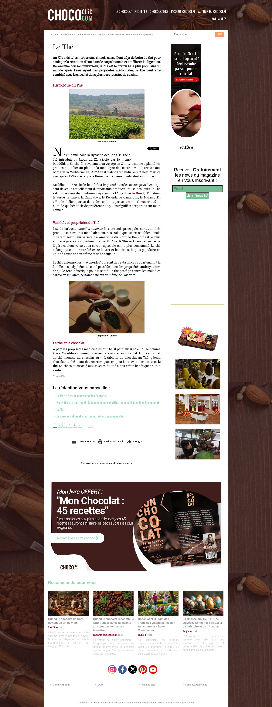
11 (91, 424)
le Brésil (138, 193)
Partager (141, 441)
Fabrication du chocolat (92, 34)
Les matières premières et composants (130, 34)
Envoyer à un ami (78, 441)
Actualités (219, 18)
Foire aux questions (194, 684)
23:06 (149, 635)
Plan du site (146, 684)
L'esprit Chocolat (183, 11)
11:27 (61, 627)
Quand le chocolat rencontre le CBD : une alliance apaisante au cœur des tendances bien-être (113, 622)
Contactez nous (59, 684)
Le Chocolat (123, 11)
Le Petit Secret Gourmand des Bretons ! (80, 395)
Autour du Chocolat (212, 11)
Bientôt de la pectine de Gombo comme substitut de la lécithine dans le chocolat (106, 402)
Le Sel (58, 409)
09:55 (119, 631)
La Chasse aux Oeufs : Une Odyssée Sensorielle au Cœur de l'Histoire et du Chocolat (201, 622)
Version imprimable (112, 441)
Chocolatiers (159, 11)
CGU (98, 684)
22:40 (194, 631)
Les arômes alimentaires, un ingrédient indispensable (88, 416)
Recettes (141, 11)
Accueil (55, 34)
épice (57, 353)
